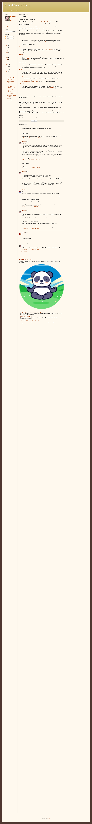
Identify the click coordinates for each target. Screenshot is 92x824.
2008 (7, 66)
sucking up (61, 27)
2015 (7, 55)
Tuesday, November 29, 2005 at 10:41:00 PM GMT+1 (31, 130)
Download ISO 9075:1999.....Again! (11, 87)
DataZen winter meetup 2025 (25, 259)
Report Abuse (7, 27)
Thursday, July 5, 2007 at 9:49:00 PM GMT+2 (30, 228)
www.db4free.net (48, 49)
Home (42, 254)
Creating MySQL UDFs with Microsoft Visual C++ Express (32, 321)
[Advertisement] (77, 22)
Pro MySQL (28, 58)
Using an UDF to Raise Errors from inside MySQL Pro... (11, 78)
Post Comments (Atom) (28, 256)
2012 (7, 59)
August (8, 102)
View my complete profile (12, 19)
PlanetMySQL (52, 87)
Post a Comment (24, 251)
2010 (7, 62)
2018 (7, 50)
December (9, 73)
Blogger (48, 818)
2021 (7, 47)
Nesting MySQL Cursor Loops (26, 316)
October (8, 98)
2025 (7, 43)
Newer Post (22, 254)
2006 (7, 69)
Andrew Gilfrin (22, 38)
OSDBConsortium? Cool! (10, 82)
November (9, 74)
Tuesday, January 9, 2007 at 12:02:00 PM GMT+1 (31, 186)
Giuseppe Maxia (22, 76)
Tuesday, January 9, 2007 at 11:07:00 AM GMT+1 (31, 167)
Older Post (62, 254)
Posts (6, 36)
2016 (7, 54)
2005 (7, 71)
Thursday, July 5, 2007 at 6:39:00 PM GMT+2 (30, 207)
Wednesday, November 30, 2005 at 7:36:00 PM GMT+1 (32, 159)
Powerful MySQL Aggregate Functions (11, 90)
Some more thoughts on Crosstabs (11, 96)
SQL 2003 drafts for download (10, 84)
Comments (7, 38)
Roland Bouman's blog (17, 5)
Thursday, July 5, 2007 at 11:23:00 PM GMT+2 (30, 249)
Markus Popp (22, 47)
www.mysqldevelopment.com (47, 41)
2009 (7, 64)
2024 (7, 45)
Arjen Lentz (21, 84)
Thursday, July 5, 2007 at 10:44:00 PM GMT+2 (30, 240)
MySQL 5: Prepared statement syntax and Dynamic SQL (30, 312)
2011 (7, 61)
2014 (7, 57)
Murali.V (23, 189)
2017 (7, 52)
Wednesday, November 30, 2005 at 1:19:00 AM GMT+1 (32, 138)
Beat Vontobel (22, 69)
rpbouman (24, 141)
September (9, 100)
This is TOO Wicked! (11, 76)
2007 (7, 68)
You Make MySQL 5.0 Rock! (46, 21)
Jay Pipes (21, 54)
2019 (7, 49)
